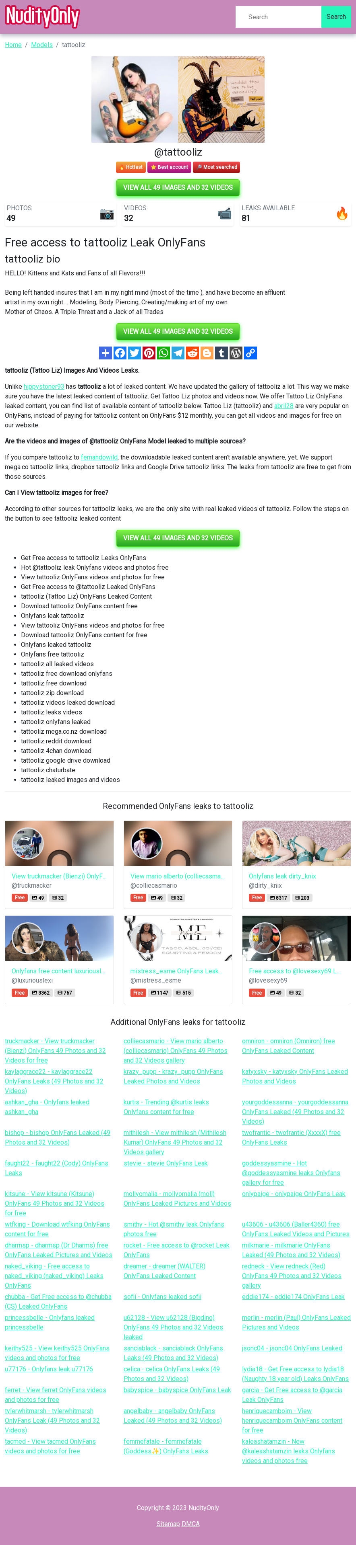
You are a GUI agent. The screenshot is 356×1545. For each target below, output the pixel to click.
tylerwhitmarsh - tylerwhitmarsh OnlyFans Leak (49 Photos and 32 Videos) (52, 1420)
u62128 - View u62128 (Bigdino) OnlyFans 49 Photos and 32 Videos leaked (173, 1327)
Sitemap (168, 1524)
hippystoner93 (44, 386)
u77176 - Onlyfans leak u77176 (49, 1369)
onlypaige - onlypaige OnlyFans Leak (294, 1194)
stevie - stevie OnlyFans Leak (166, 1163)
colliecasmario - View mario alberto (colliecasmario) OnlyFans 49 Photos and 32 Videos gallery (176, 1050)
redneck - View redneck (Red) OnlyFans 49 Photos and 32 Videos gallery (292, 1275)
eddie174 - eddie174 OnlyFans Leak (293, 1297)
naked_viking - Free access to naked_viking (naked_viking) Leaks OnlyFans (54, 1275)
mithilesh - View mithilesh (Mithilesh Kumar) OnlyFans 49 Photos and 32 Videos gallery (175, 1142)
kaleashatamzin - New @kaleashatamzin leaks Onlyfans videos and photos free (288, 1451)
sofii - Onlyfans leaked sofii (162, 1297)
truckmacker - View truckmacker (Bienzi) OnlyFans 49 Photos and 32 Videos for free (55, 1050)
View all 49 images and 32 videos (178, 187)
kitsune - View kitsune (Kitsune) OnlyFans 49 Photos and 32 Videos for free (54, 1203)
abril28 (284, 406)
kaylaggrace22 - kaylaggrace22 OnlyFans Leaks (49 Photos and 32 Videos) (54, 1081)
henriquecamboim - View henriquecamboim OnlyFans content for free (292, 1420)
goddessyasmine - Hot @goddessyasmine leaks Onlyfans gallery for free (291, 1172)
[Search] (278, 17)
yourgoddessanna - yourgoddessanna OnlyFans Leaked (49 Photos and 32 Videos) (295, 1111)
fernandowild (99, 457)
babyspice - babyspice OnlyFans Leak (177, 1390)
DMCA (191, 1524)
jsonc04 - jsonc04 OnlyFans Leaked (292, 1348)
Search (336, 17)
